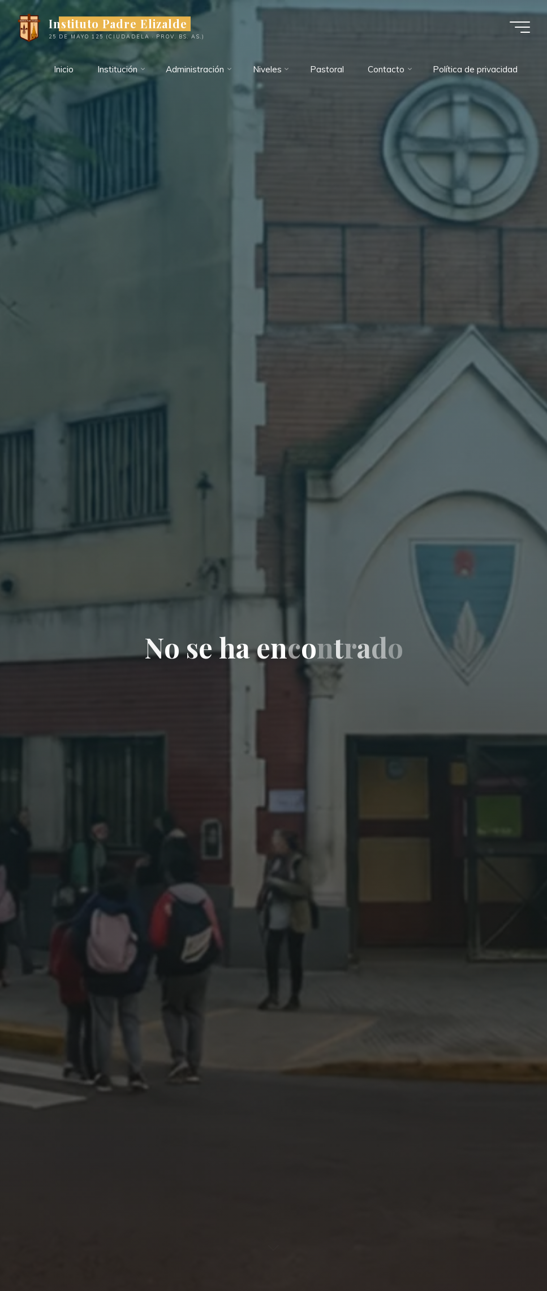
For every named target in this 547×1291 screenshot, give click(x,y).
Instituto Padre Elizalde (118, 23)
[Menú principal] (520, 27)
